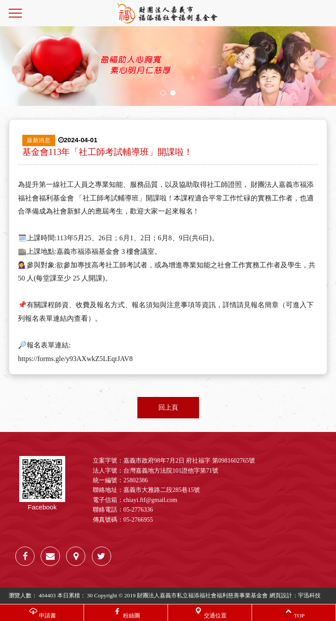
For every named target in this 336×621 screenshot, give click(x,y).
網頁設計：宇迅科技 (295, 595)
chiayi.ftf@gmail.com (150, 500)
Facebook (42, 483)
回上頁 (168, 407)
